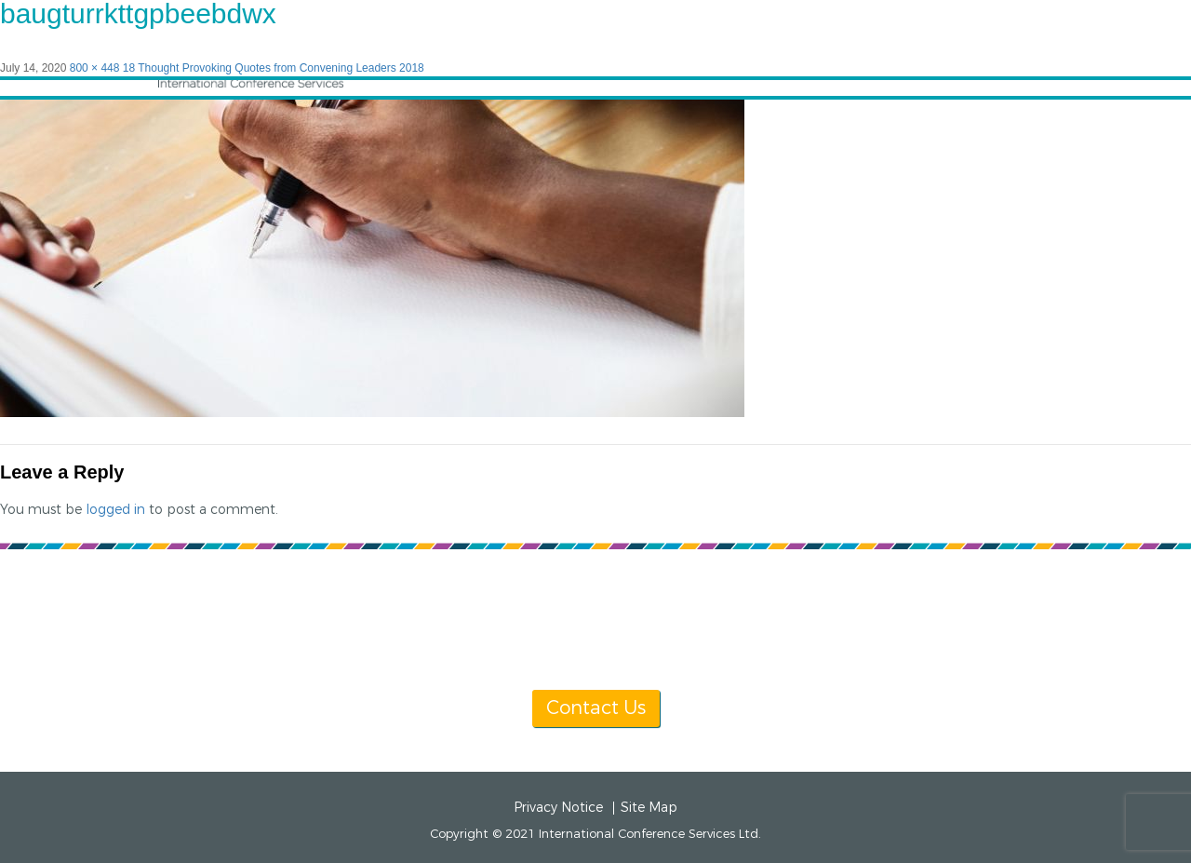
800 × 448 (95, 67)
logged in (115, 510)
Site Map (649, 808)
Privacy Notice (558, 808)
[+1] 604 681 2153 (639, 639)
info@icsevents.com (835, 639)
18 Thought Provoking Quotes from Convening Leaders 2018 (273, 67)
